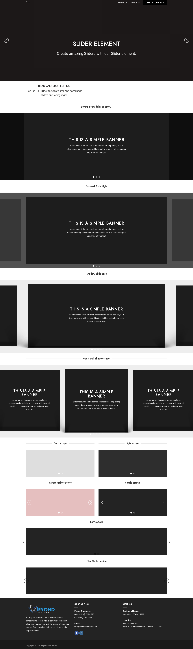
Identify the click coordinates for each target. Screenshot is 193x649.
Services (135, 2)
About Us (122, 2)
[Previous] (6, 40)
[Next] (186, 40)
